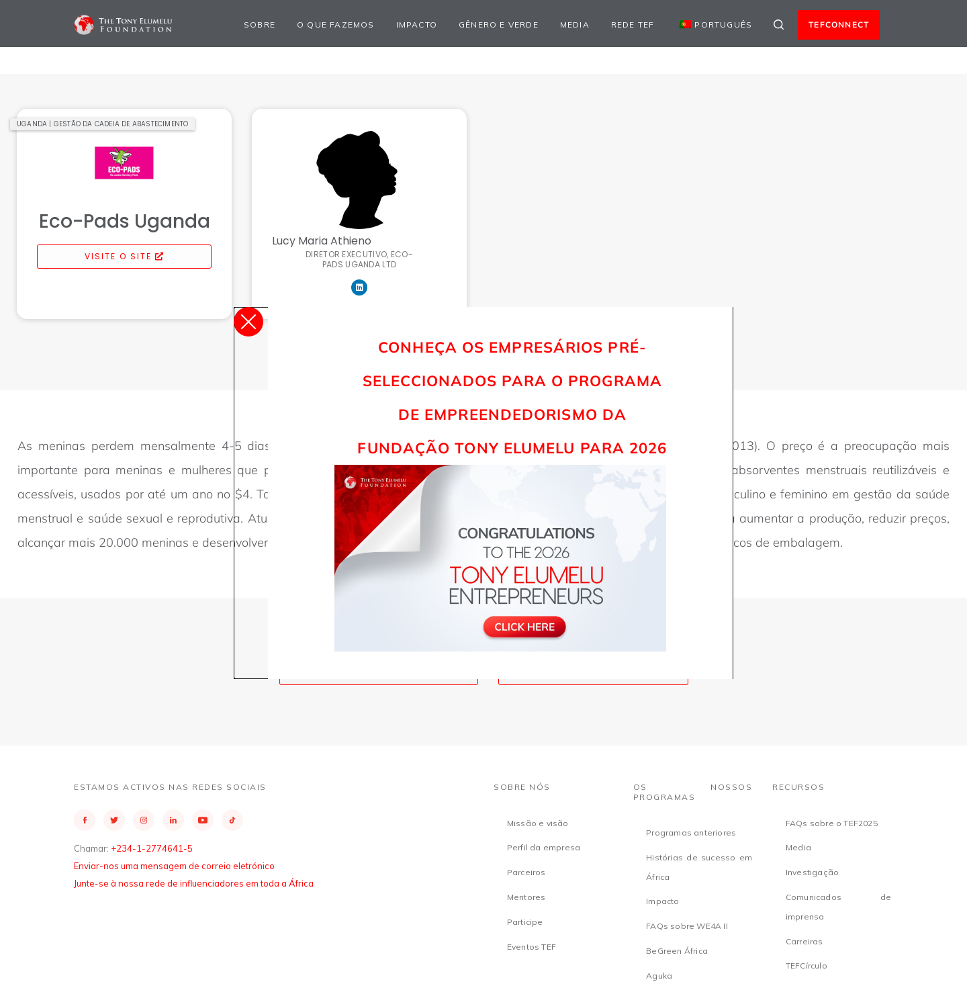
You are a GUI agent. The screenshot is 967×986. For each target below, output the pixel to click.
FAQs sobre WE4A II (687, 926)
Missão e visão (538, 823)
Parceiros (526, 872)
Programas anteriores (691, 832)
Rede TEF (633, 24)
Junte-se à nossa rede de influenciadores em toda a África (194, 883)
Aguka (659, 976)
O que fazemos (336, 24)
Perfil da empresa (543, 847)
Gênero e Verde (499, 24)
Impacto (416, 24)
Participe (525, 922)
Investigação (812, 872)
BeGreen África (677, 951)
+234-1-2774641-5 (152, 848)
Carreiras (804, 941)
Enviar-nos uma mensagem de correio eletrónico (174, 865)
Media (575, 24)
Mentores (526, 897)
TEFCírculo (806, 965)
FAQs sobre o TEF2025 (832, 823)
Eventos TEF (531, 947)
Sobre (259, 24)
